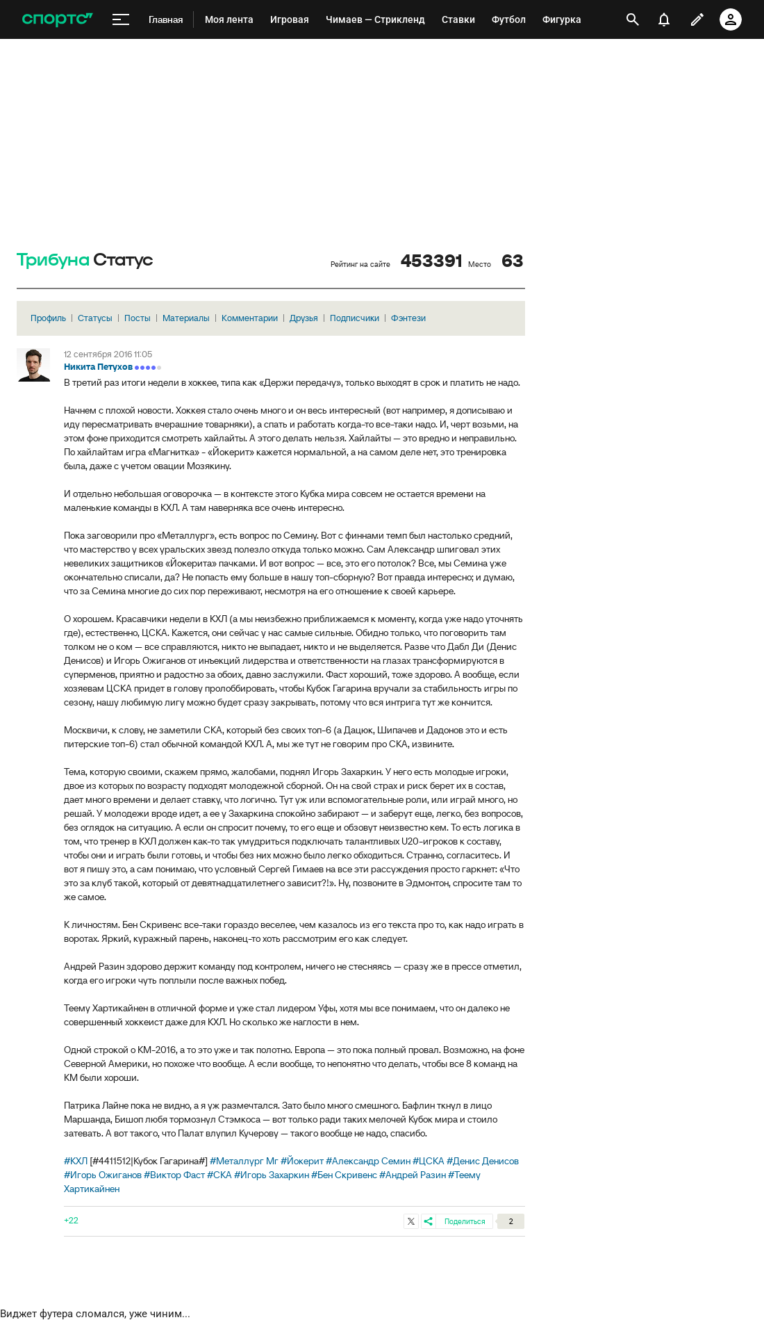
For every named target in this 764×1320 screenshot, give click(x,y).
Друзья (304, 318)
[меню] (121, 20)
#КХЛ (76, 1161)
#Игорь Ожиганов (103, 1174)
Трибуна (53, 260)
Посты (137, 318)
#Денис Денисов (483, 1161)
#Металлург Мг (244, 1161)
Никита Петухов (98, 367)
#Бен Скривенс (344, 1174)
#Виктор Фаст (174, 1174)
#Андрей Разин (412, 1174)
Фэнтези (408, 318)
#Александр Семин (368, 1161)
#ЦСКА (429, 1161)
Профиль (48, 318)
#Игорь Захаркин (271, 1174)
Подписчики (354, 318)
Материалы (186, 318)
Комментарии (250, 318)
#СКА (219, 1174)
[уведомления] (664, 19)
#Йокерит (302, 1161)
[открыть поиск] (632, 19)
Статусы (95, 318)
